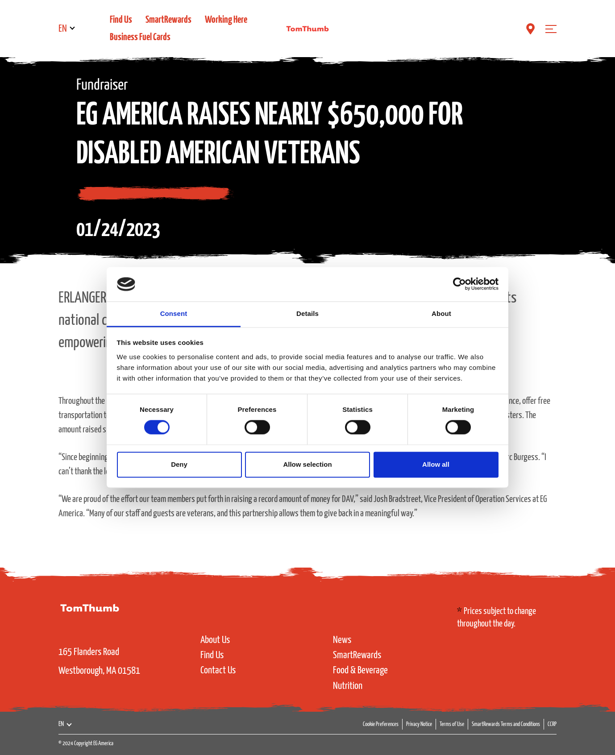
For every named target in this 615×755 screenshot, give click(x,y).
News (342, 640)
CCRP (552, 724)
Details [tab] (307, 313)
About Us (215, 640)
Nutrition (347, 686)
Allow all (435, 464)
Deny (179, 464)
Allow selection (307, 464)
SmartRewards (168, 20)
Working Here (226, 20)
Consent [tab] (173, 313)
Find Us (121, 20)
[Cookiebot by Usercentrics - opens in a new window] (459, 284)
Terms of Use (452, 724)
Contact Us (218, 670)
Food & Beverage (360, 670)
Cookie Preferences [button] (381, 724)
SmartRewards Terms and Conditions (506, 724)
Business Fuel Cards (140, 37)
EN (62, 29)
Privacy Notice (419, 724)
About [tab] (441, 313)
